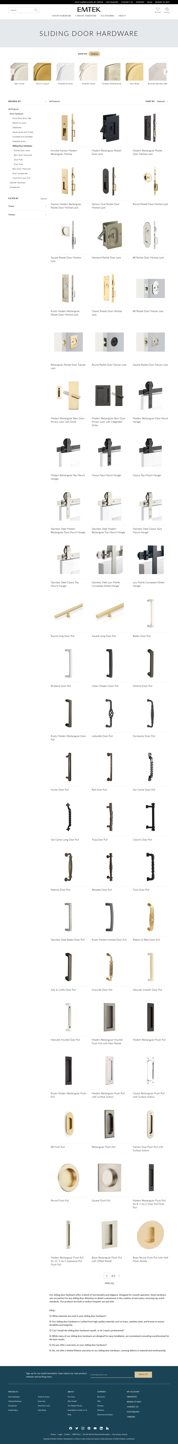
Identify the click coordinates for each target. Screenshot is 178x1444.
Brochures (101, 1397)
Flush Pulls (18, 164)
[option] (19, 75)
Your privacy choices (119, 1434)
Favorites (132, 1397)
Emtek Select (13, 1410)
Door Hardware (16, 113)
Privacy (53, 1434)
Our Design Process (75, 1405)
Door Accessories (20, 173)
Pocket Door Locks (22, 150)
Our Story (71, 1397)
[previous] (11, 72)
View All (109, 1283)
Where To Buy (162, 2)
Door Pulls (18, 159)
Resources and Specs (105, 1414)
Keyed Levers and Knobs (23, 132)
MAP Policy (76, 1434)
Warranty (100, 1410)
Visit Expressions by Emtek (89, 2)
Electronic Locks (19, 123)
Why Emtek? (72, 1401)
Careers (131, 1417)
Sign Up (143, 1374)
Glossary (100, 1405)
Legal (60, 1434)
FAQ (99, 1401)
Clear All (43, 198)
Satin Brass (42, 1410)
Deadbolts (17, 127)
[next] (167, 72)
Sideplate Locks (19, 141)
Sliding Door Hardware (22, 145)
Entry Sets (41, 1401)
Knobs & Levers (43, 1397)
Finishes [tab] (94, 53)
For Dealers (112, 2)
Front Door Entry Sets (22, 118)
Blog (149, 2)
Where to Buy (134, 1402)
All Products (13, 109)
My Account (133, 1392)
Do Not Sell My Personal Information (96, 1434)
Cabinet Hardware (17, 182)
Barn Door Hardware (23, 155)
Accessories (15, 187)
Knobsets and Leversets (23, 136)
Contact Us (127, 2)
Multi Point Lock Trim (21, 178)
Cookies (67, 1434)
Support (140, 2)
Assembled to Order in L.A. (77, 1410)
